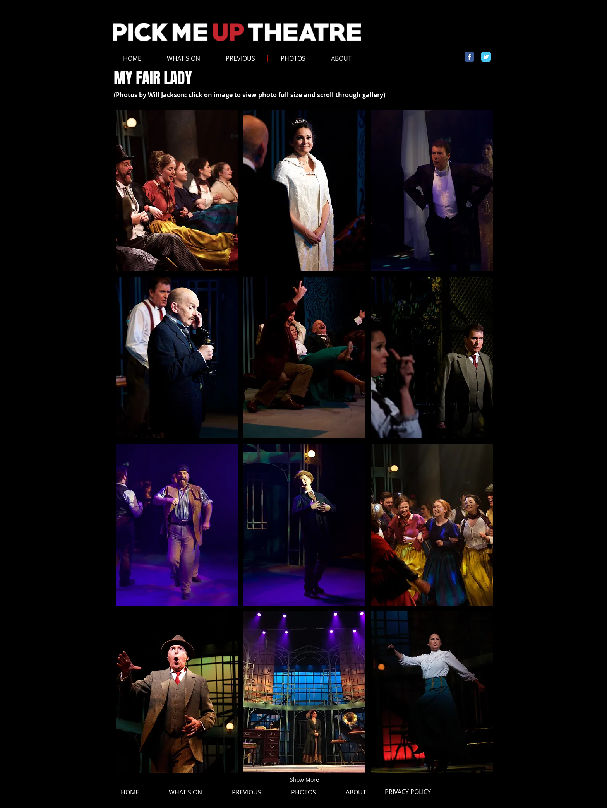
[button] (240, 58)
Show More (304, 779)
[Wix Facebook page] (469, 57)
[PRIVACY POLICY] (407, 792)
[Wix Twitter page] (486, 57)
